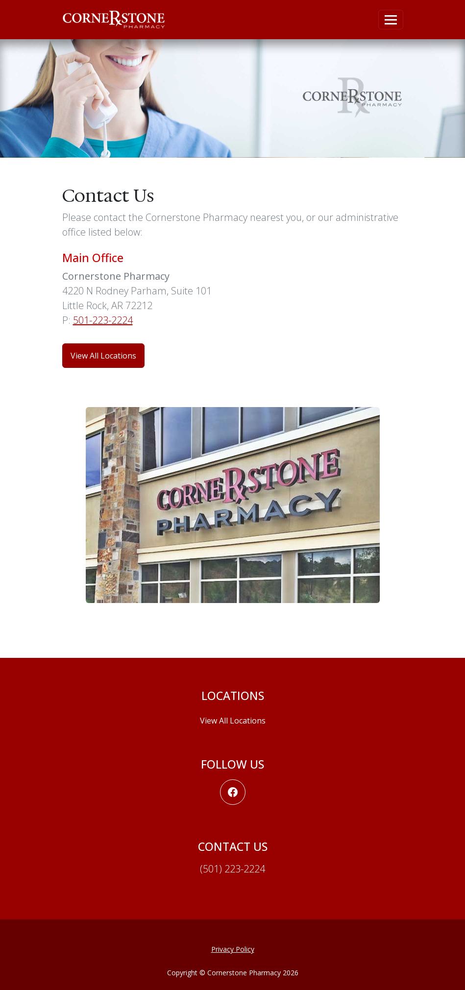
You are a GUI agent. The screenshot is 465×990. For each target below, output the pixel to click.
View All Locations (233, 720)
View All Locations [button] (103, 355)
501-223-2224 (103, 320)
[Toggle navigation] (390, 19)
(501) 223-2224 (232, 868)
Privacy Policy (232, 949)
